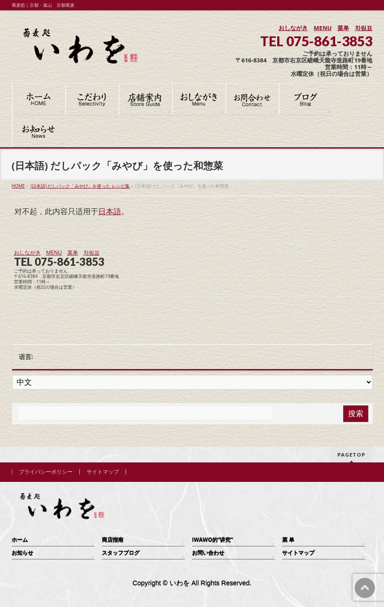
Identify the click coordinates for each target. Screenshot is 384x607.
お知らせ (22, 553)
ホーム (20, 540)
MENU (323, 28)
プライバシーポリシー (46, 472)
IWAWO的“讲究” (212, 540)
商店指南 (112, 540)
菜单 (343, 28)
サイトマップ (103, 472)
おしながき (293, 28)
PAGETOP (351, 454)
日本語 (109, 211)
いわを (180, 583)
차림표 (363, 28)
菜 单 (288, 540)
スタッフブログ (121, 553)
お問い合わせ (208, 553)
